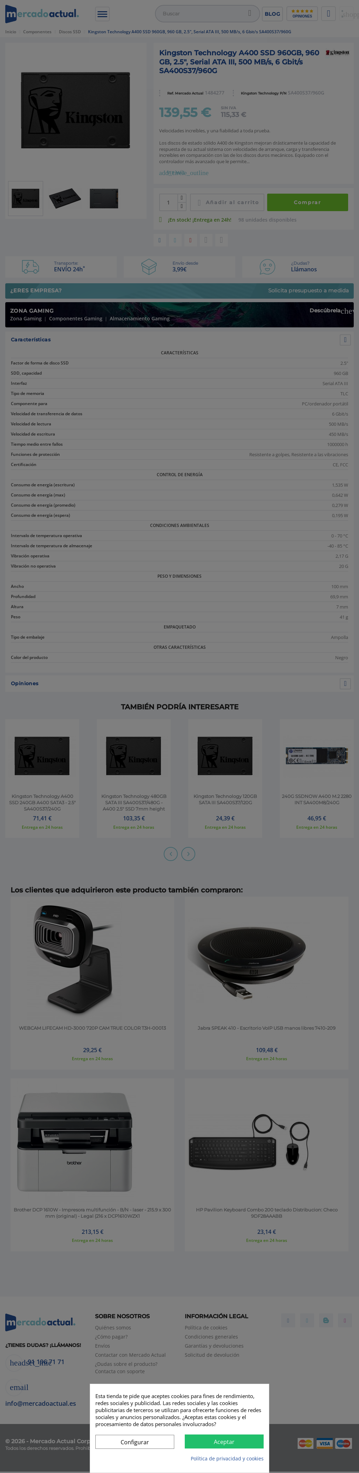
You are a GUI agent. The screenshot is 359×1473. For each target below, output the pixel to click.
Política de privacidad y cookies (227, 1458)
